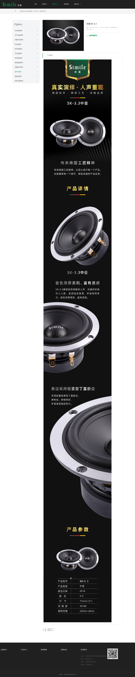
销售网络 (44, 650)
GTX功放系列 (26, 35)
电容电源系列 (26, 62)
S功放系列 (26, 44)
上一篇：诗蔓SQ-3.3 (48, 629)
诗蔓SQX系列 (26, 39)
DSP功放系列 (26, 81)
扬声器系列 (43, 11)
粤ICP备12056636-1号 (70, 674)
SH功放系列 (26, 58)
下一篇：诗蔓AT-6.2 (48, 630)
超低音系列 (26, 76)
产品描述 (50, 55)
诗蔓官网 (29, 11)
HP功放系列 (26, 49)
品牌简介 (4, 650)
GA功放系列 (26, 30)
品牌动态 (64, 650)
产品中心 (36, 11)
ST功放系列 (26, 53)
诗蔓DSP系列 (26, 67)
